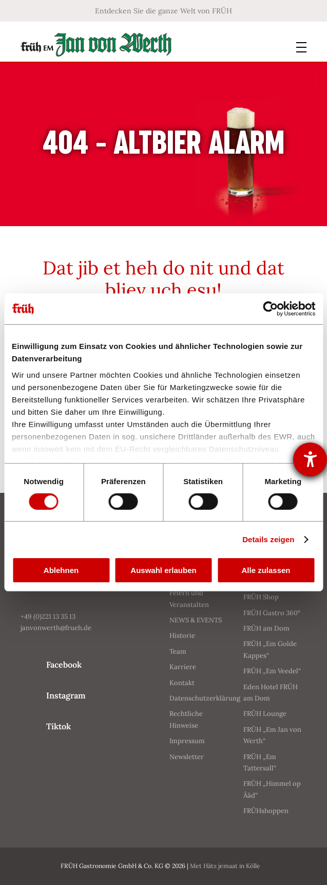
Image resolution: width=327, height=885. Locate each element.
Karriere (182, 666)
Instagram (66, 695)
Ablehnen (61, 570)
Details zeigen (268, 539)
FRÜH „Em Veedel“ (272, 671)
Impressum (187, 740)
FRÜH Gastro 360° (271, 613)
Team (177, 651)
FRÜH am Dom (266, 628)
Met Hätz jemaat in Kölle (228, 866)
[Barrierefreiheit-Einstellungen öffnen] (310, 459)
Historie (182, 635)
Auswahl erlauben (163, 570)
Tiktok (58, 726)
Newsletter (186, 756)
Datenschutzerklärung (204, 698)
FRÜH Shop (261, 597)
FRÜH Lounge (264, 713)
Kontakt (182, 682)
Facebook (64, 664)
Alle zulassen (265, 570)
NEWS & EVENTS (195, 620)
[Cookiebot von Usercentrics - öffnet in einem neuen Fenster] (270, 309)
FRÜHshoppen (265, 810)
